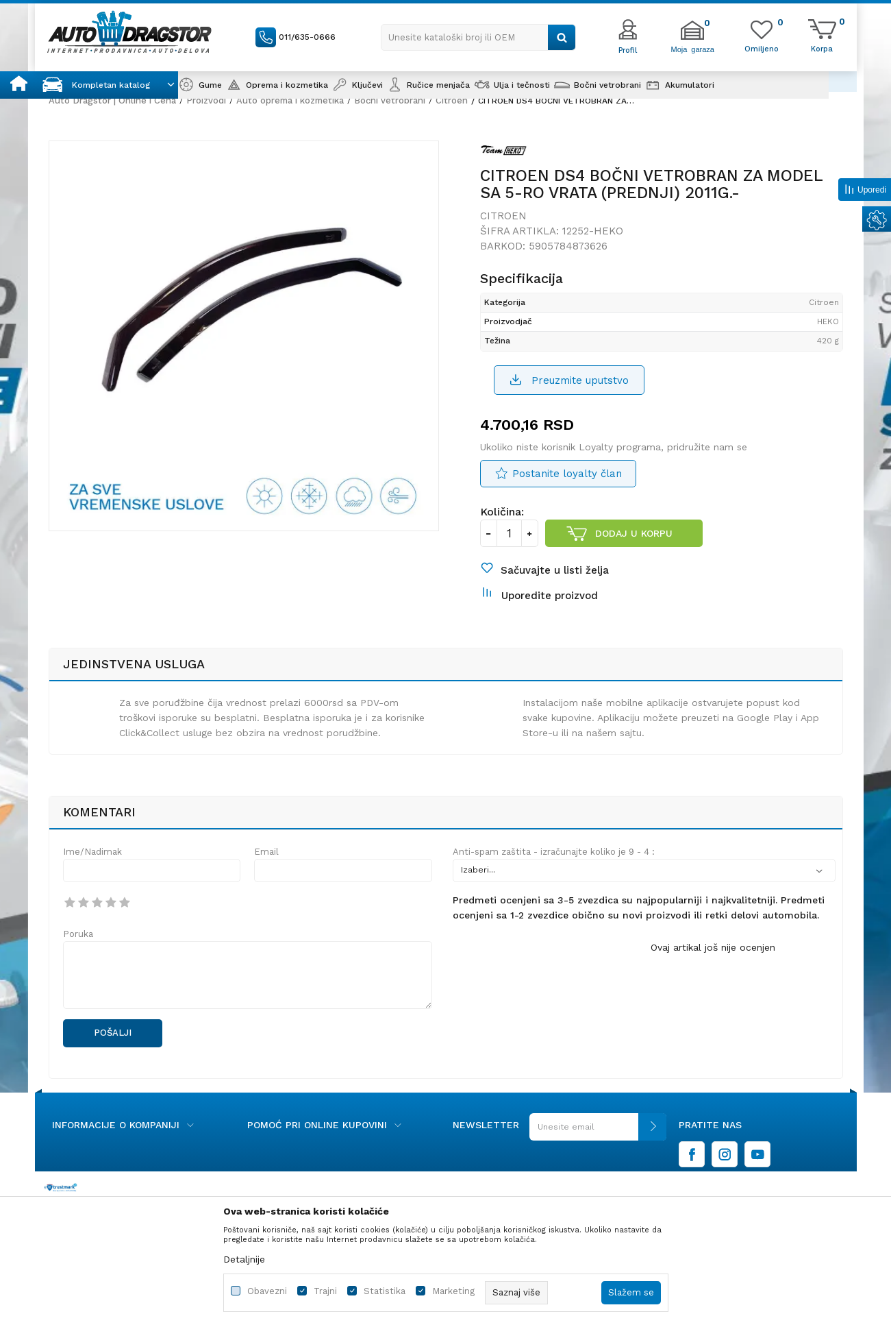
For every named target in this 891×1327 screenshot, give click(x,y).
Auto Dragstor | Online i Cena (112, 100)
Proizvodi (206, 100)
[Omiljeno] (761, 47)
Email (266, 852)
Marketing (453, 1291)
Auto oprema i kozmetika (290, 100)
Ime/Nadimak (92, 852)
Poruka (78, 934)
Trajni (325, 1291)
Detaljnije (244, 1259)
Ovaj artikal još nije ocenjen (713, 947)
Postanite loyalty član (567, 473)
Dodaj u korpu (634, 533)
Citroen (452, 100)
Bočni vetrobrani (389, 100)
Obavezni (267, 1291)
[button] (478, 37)
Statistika (384, 1291)
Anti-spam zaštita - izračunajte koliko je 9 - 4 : (554, 852)
